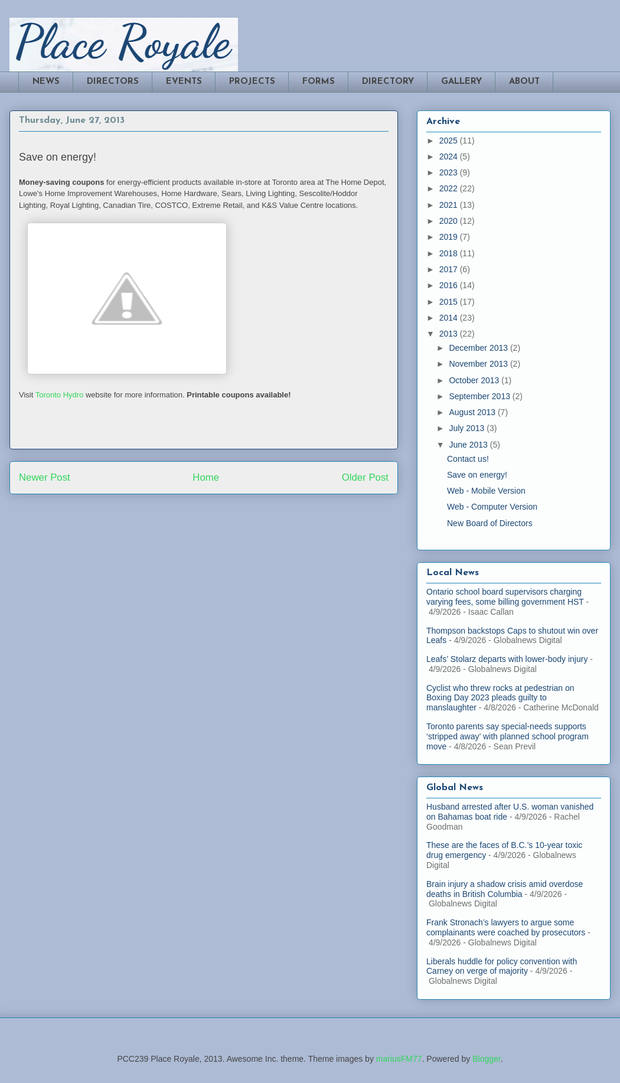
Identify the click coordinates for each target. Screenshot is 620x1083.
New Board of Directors (490, 523)
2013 (449, 333)
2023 (449, 172)
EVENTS (184, 81)
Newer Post (44, 477)
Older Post (365, 477)
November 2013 (479, 363)
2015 (449, 301)
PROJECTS (252, 81)
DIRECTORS (113, 81)
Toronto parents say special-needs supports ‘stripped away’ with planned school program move (507, 736)
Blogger (486, 1059)
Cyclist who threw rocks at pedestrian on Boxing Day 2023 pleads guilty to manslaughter (500, 698)
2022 (449, 188)
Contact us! (468, 459)
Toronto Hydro (59, 394)
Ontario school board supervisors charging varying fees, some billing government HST (505, 596)
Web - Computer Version (492, 506)
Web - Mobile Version (486, 490)
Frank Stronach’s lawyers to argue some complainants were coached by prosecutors (505, 927)
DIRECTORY (388, 81)
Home (205, 477)
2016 (449, 285)
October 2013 (475, 380)
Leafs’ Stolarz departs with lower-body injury (507, 659)
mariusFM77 (399, 1059)
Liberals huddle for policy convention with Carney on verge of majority (501, 966)
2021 (449, 205)
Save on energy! (477, 474)
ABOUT (524, 81)
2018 (449, 253)
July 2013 (468, 428)
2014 (449, 317)
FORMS (318, 81)
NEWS (46, 81)
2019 (449, 237)
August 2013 (473, 412)
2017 (449, 269)
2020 (449, 221)
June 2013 (469, 444)
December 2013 (479, 348)
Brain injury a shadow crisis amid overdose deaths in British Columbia (504, 889)
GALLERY (461, 81)
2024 (449, 156)
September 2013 (480, 396)
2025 (449, 140)
